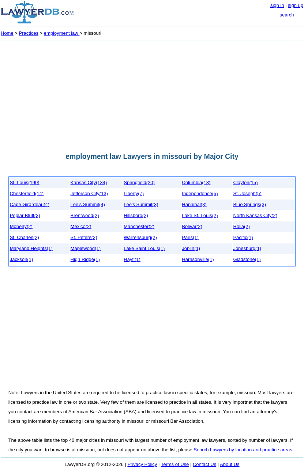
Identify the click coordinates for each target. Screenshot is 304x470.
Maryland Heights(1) (31, 248)
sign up (295, 5)
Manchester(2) (139, 226)
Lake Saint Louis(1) (144, 248)
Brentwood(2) (85, 215)
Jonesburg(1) (247, 248)
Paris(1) (190, 237)
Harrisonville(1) (198, 259)
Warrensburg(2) (140, 237)
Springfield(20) (139, 182)
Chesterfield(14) (27, 193)
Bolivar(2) (192, 226)
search (286, 15)
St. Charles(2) (24, 237)
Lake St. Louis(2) (200, 215)
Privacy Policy (142, 464)
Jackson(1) (21, 259)
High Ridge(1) (85, 259)
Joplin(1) (191, 248)
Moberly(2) (21, 226)
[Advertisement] (152, 94)
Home (7, 33)
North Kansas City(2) (255, 215)
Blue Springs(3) (249, 204)
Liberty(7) (134, 193)
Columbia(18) (196, 182)
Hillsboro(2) (136, 215)
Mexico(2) (81, 226)
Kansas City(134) (89, 182)
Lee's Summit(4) (88, 204)
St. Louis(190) (25, 182)
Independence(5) (200, 193)
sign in (277, 5)
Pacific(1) (243, 237)
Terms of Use (175, 464)
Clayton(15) (245, 182)
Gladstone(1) (246, 259)
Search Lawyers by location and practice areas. (243, 449)
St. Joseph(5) (247, 193)
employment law (62, 33)
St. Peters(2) (84, 237)
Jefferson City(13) (89, 193)
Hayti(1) (132, 259)
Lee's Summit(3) (141, 204)
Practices (28, 33)
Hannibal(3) (194, 204)
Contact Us (204, 464)
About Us (229, 464)
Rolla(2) (241, 226)
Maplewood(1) (86, 248)
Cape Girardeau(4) (29, 204)
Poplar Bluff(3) (25, 215)
